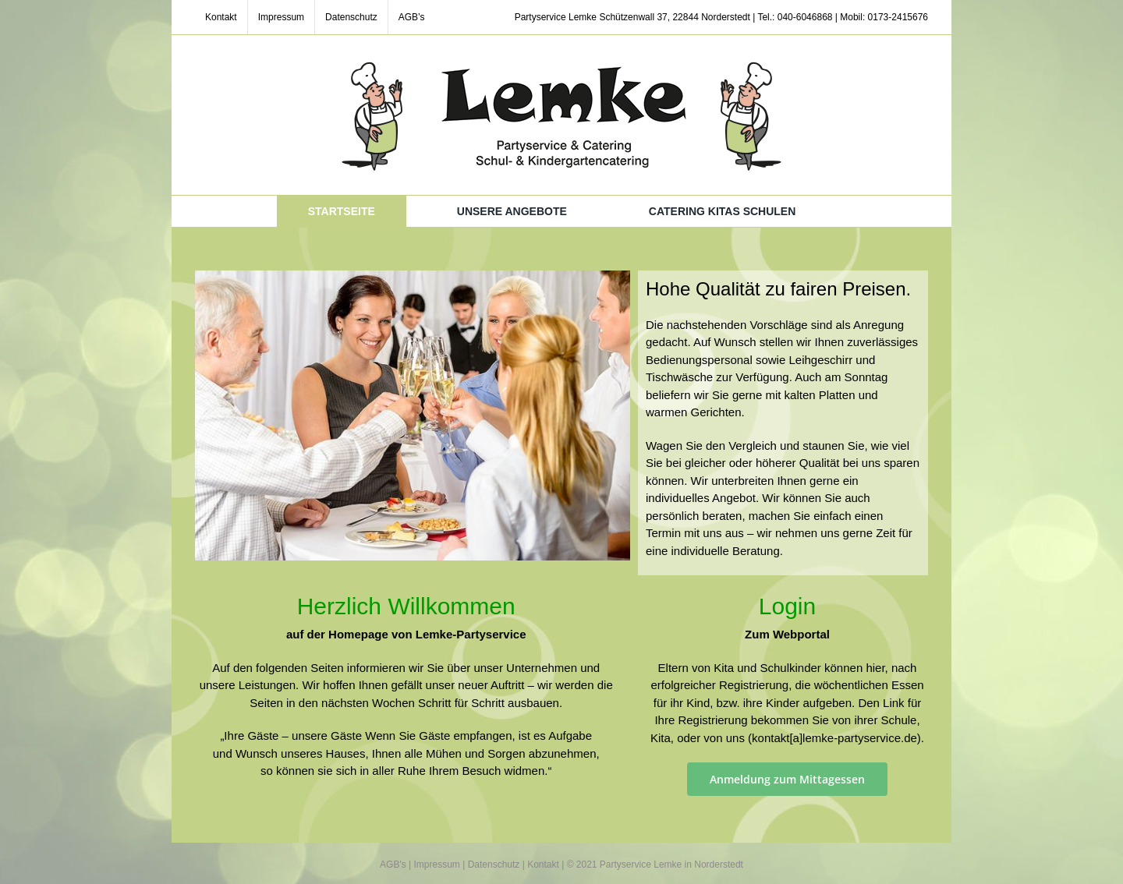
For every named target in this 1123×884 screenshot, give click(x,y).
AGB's (393, 864)
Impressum (437, 864)
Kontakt (543, 864)
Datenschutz (494, 864)
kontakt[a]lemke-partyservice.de (834, 737)
